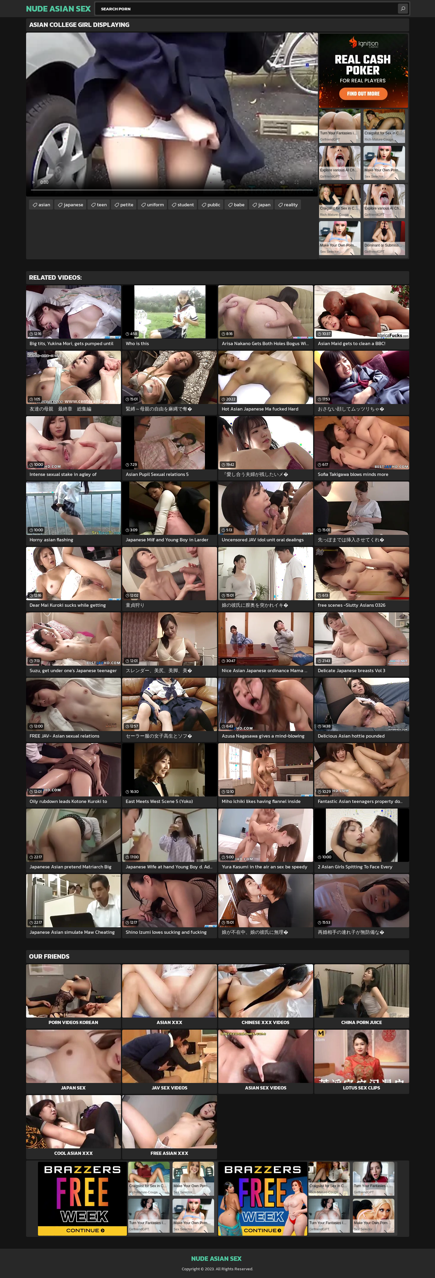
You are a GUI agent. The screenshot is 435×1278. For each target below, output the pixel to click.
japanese (73, 204)
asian (44, 204)
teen (102, 204)
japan (264, 204)
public (214, 204)
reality (291, 204)
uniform (155, 204)
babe (239, 204)
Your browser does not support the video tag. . (172, 115)
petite (126, 204)
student (186, 204)
